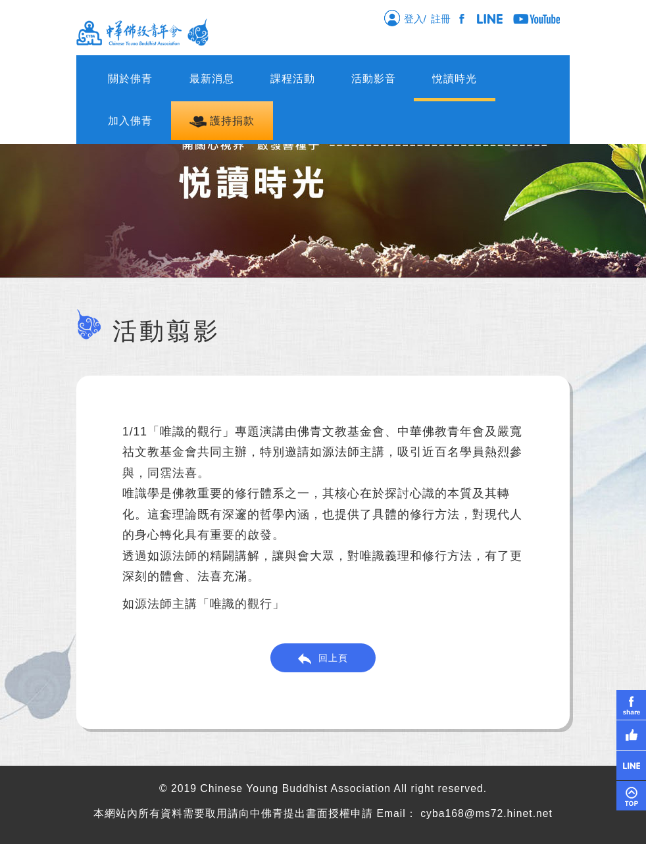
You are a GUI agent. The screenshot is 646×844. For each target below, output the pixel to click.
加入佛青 (130, 120)
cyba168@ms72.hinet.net (486, 813)
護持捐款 (222, 121)
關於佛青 (130, 78)
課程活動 (292, 78)
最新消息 (211, 78)
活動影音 (373, 78)
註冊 (443, 18)
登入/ (405, 17)
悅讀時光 (454, 78)
